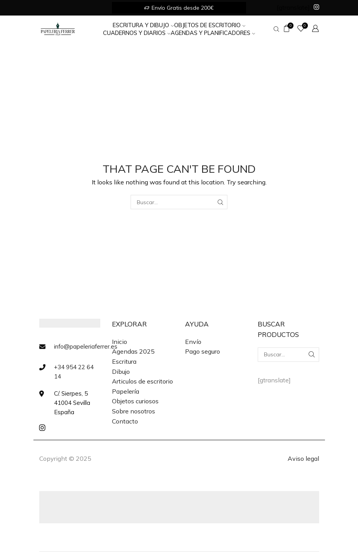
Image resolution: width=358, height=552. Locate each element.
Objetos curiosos (135, 401)
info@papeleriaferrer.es (85, 346)
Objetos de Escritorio (209, 25)
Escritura (124, 361)
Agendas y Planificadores (213, 32)
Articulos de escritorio (142, 381)
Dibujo (121, 371)
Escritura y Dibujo (143, 25)
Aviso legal (303, 458)
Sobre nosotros (133, 411)
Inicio (119, 341)
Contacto (125, 421)
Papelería (125, 391)
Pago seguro (202, 351)
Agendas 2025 (133, 351)
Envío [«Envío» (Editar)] (193, 341)
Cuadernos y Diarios (136, 32)
